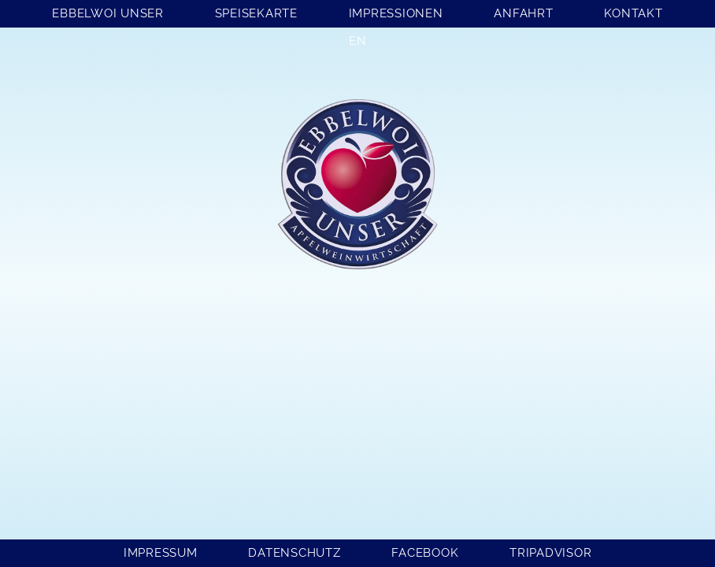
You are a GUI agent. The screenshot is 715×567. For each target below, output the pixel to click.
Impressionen (396, 13)
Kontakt (633, 13)
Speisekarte (256, 13)
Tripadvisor (550, 553)
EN (358, 41)
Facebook (424, 553)
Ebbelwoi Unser (108, 13)
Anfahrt (523, 13)
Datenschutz (294, 553)
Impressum (161, 553)
